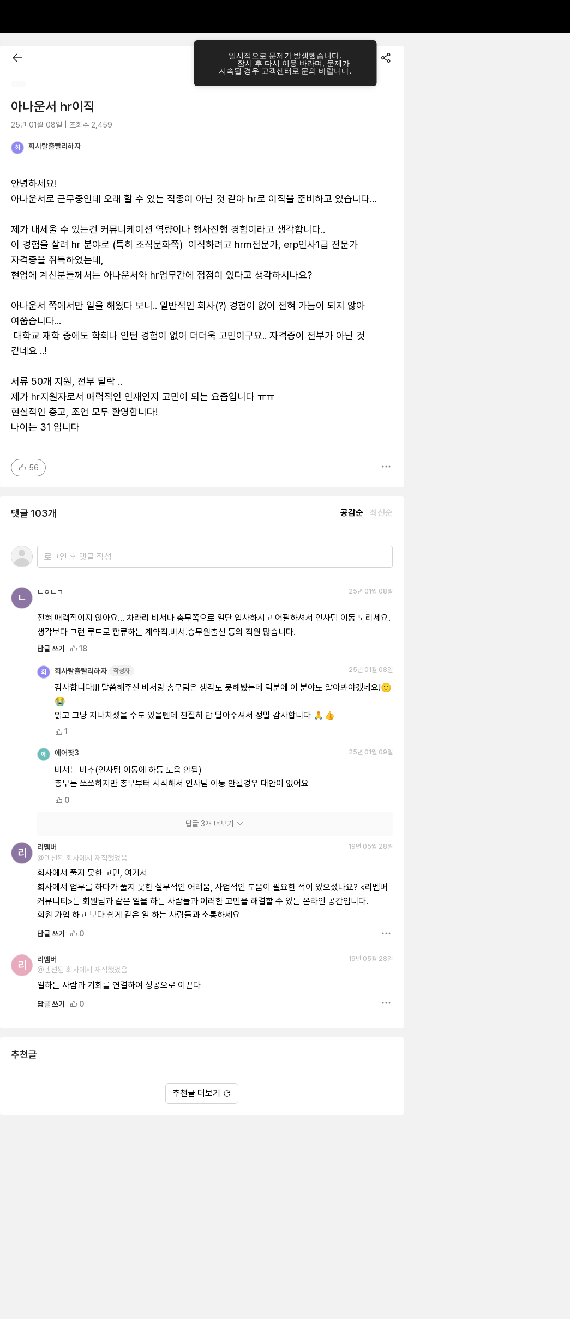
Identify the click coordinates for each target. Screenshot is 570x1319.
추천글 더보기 (201, 1093)
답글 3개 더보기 (214, 823)
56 (28, 467)
